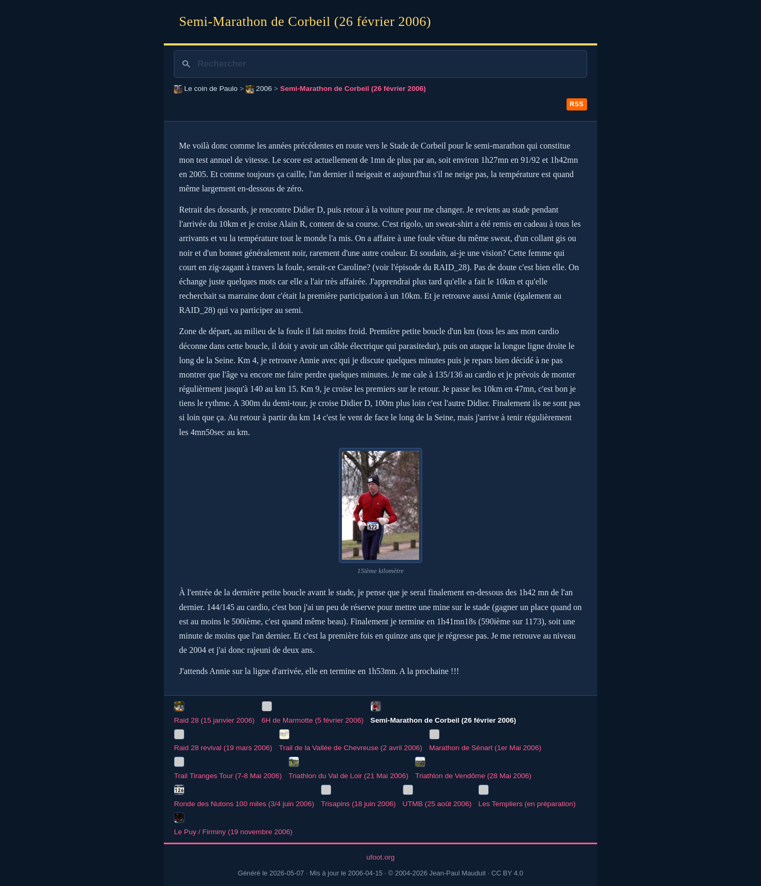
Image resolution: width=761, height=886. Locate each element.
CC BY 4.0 (507, 873)
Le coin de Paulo (205, 89)
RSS (576, 104)
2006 (259, 89)
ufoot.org (380, 857)
